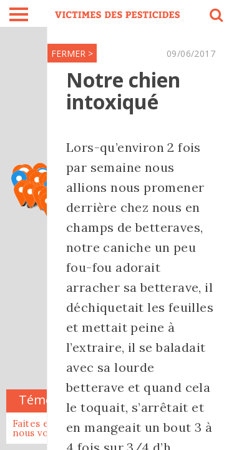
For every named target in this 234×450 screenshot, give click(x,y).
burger (18, 14)
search (215, 17)
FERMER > (72, 53)
